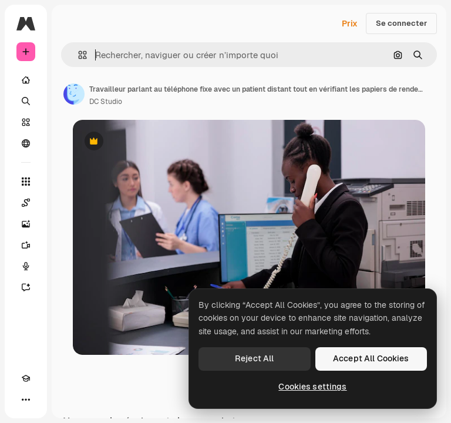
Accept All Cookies (371, 358)
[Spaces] (25, 202)
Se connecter (401, 23)
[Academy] (25, 378)
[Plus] (25, 399)
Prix (350, 23)
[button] (78, 55)
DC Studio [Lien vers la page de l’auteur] (105, 101)
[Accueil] (25, 79)
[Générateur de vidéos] (25, 245)
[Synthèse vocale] (25, 266)
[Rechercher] (25, 101)
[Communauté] (25, 143)
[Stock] (25, 122)
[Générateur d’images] (25, 223)
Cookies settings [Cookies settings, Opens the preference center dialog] (312, 386)
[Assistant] (25, 287)
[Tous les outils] (25, 181)
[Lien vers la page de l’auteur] (74, 94)
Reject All (254, 358)
